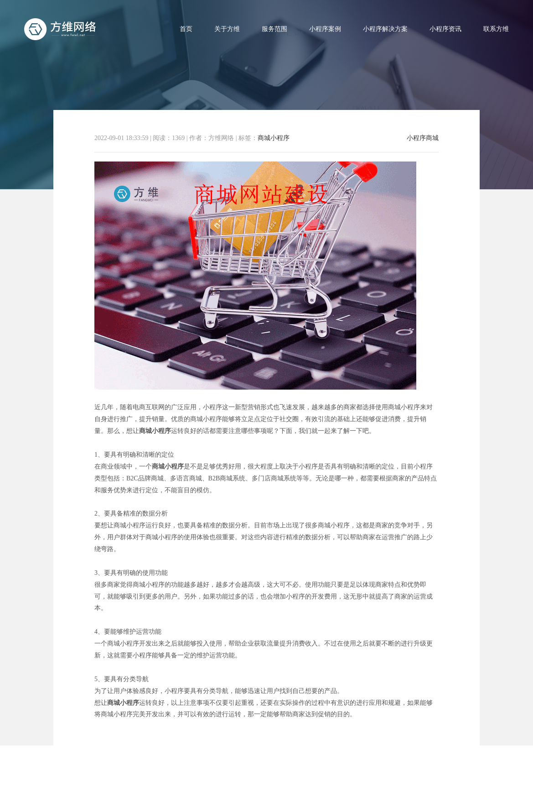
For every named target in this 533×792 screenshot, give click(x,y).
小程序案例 (325, 29)
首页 (186, 29)
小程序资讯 (445, 29)
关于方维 (227, 29)
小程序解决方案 (385, 29)
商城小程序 (274, 138)
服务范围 (274, 29)
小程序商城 (423, 138)
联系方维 (496, 29)
